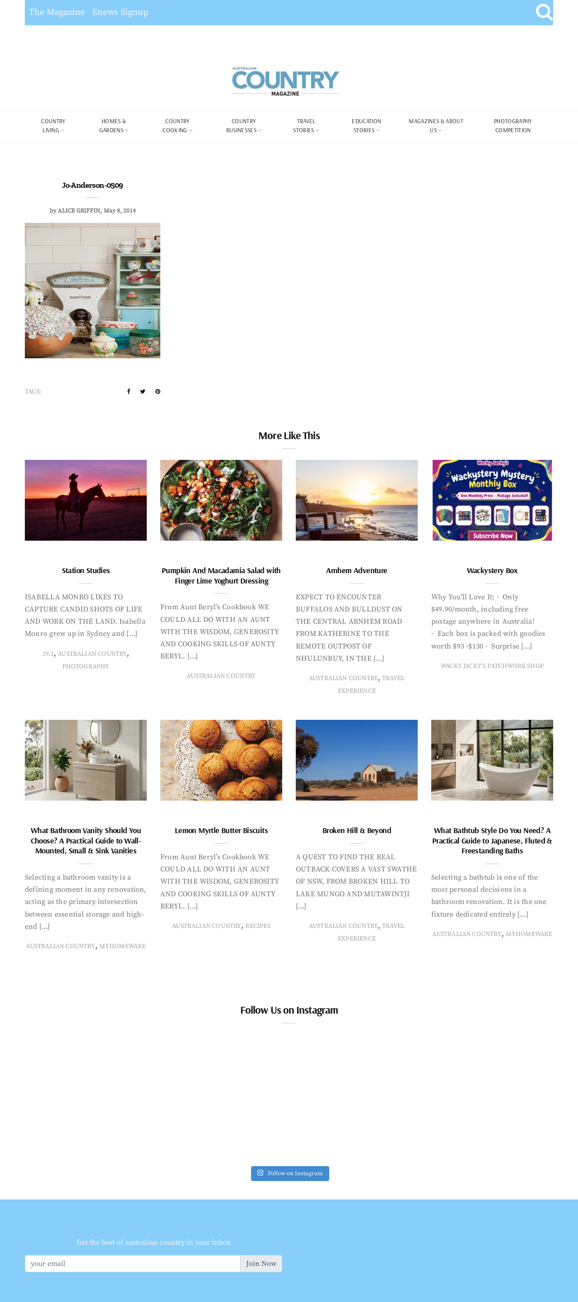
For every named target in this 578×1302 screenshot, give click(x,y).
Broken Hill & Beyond (356, 830)
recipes (257, 926)
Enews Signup (120, 12)
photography (86, 667)
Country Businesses (241, 125)
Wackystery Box (492, 570)
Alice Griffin (79, 210)
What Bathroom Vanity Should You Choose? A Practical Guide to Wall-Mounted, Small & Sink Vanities (86, 840)
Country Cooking (176, 125)
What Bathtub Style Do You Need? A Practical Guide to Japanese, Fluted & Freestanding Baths (492, 840)
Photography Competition (513, 125)
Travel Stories (304, 125)
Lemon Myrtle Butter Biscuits (221, 830)
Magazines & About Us (436, 125)
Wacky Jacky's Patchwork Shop (492, 666)
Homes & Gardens (112, 125)
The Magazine (57, 12)
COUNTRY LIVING (53, 125)
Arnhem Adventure (356, 570)
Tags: (33, 392)
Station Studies (86, 570)
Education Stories (366, 125)
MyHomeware (122, 946)
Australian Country (92, 654)
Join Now (261, 1263)
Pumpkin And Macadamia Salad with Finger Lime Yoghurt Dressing (221, 575)
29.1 (48, 654)
